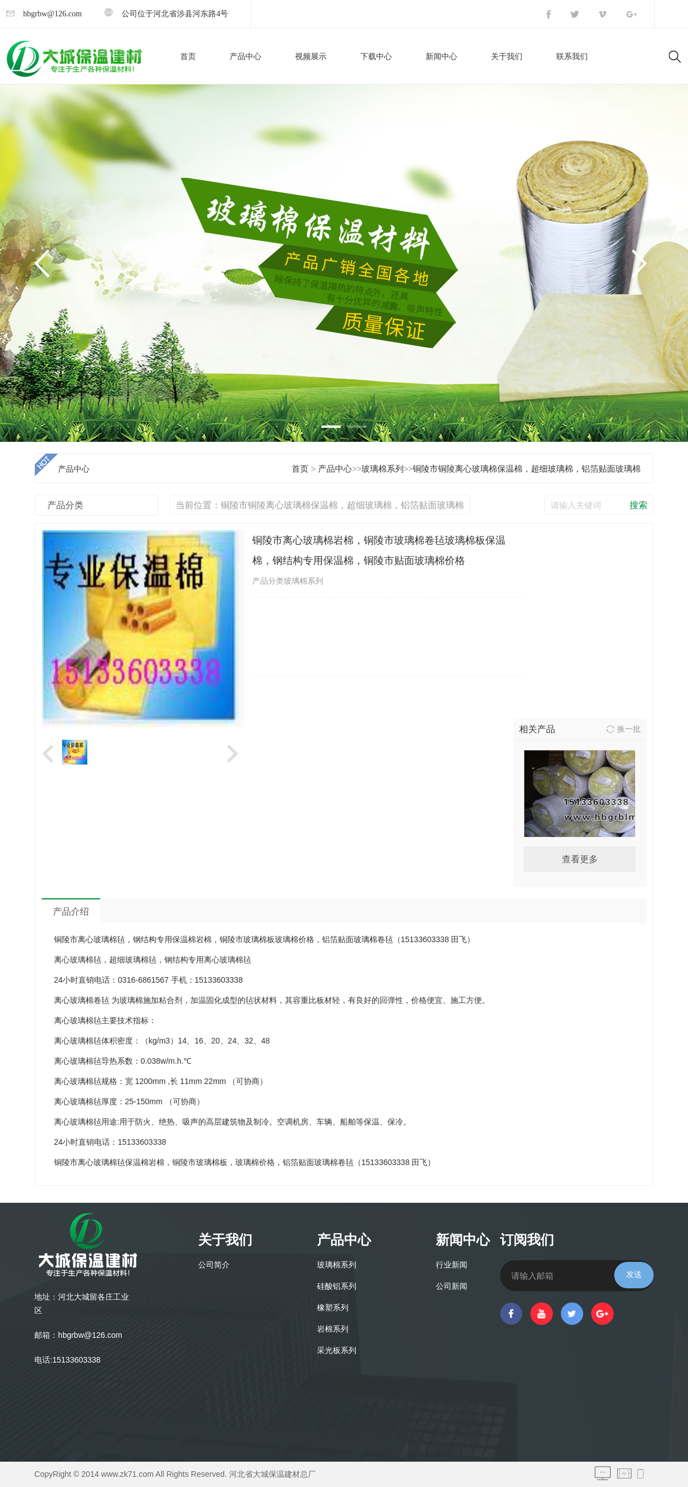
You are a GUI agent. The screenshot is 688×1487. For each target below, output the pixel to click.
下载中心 (376, 56)
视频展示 (311, 56)
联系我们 (572, 56)
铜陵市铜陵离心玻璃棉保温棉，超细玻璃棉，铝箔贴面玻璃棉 (527, 468)
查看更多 (580, 859)
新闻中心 (441, 56)
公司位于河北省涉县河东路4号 (166, 14)
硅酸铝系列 (336, 1286)
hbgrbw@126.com (44, 14)
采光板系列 (336, 1350)
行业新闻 (451, 1265)
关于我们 (506, 56)
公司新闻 (451, 1286)
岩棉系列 (333, 1329)
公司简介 (214, 1265)
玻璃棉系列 (382, 468)
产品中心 (245, 56)
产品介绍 (71, 911)
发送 (634, 1274)
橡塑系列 (333, 1308)
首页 (188, 56)
